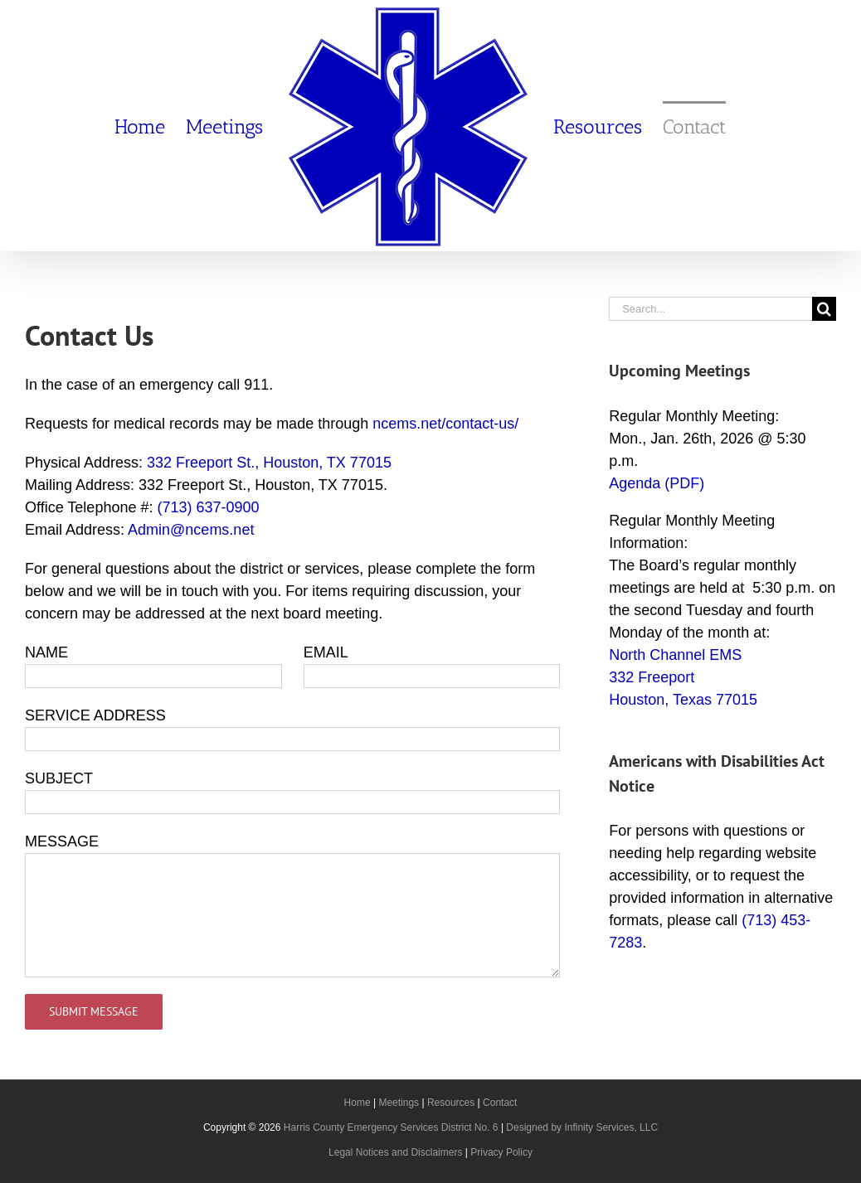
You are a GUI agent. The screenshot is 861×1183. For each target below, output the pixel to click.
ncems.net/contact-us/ (445, 423)
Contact (500, 1102)
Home (357, 1102)
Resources (450, 1102)
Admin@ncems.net (191, 529)
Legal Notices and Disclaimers (395, 1152)
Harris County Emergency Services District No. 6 (391, 1127)
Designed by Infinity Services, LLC (582, 1127)
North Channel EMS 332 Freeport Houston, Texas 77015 (683, 677)
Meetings (398, 1102)
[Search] (824, 309)
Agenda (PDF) (656, 483)
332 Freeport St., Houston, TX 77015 (269, 462)
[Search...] (710, 309)
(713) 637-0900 (208, 507)
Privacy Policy (501, 1152)
